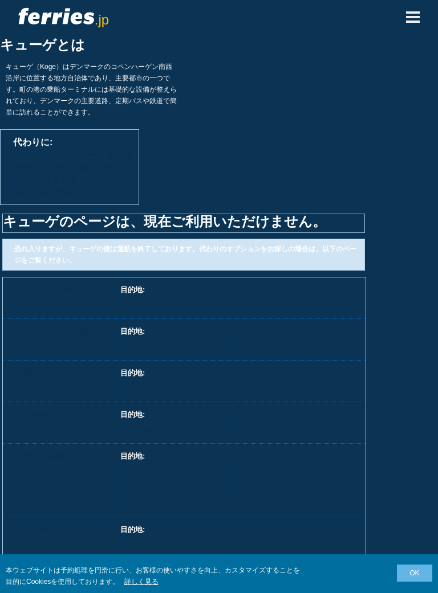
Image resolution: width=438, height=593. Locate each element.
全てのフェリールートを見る (74, 155)
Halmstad (141, 428)
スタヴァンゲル (152, 501)
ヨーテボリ (144, 345)
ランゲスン (144, 485)
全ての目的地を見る (56, 191)
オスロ (137, 303)
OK (414, 573)
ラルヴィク (260, 485)
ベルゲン (141, 469)
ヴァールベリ (264, 428)
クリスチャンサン (272, 469)
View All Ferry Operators (64, 167)
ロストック (144, 386)
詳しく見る (141, 582)
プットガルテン (152, 543)
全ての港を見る (47, 179)
